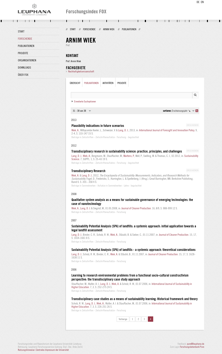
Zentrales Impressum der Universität (52, 349)
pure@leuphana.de (195, 343)
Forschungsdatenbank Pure (192, 346)
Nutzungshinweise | (27, 349)
